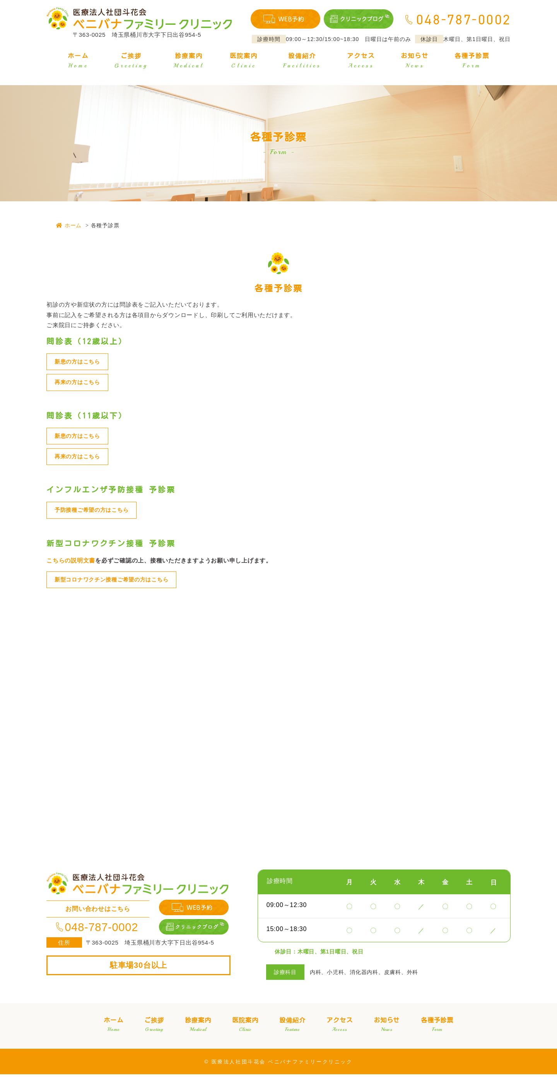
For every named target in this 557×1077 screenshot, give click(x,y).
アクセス (361, 62)
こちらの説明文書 (70, 562)
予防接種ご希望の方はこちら (94, 512)
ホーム (78, 62)
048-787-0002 (98, 930)
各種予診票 (471, 62)
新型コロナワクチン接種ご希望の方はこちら (115, 582)
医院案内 (244, 62)
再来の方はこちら (79, 383)
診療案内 (189, 62)
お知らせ (415, 62)
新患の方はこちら (79, 361)
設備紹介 (302, 62)
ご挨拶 (131, 62)
